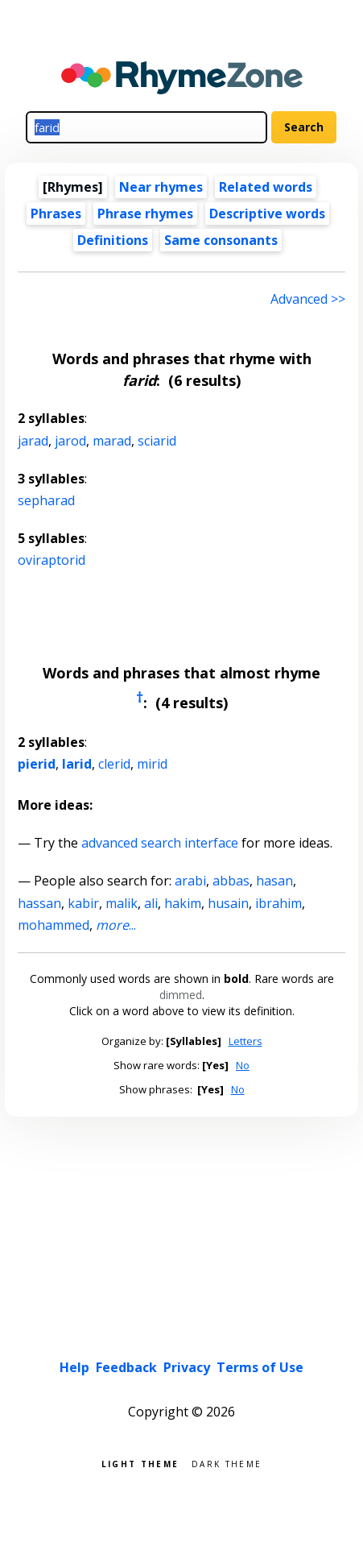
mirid (152, 764)
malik (121, 903)
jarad (33, 441)
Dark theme (227, 1462)
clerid (114, 764)
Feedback (126, 1367)
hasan (274, 881)
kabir (83, 903)
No (243, 1065)
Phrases (56, 213)
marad (112, 441)
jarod (70, 441)
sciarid (157, 441)
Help (74, 1367)
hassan (39, 903)
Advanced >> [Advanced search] (307, 299)
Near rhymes (161, 187)
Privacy (186, 1367)
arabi (190, 881)
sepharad (46, 500)
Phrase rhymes (145, 213)
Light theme (140, 1462)
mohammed (53, 925)
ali (151, 903)
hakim (182, 903)
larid (77, 764)
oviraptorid (51, 560)
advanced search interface (159, 843)
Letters (245, 1041)
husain (228, 903)
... (116, 925)
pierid (37, 764)
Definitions (112, 240)
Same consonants (221, 240)
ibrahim (278, 903)
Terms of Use (260, 1367)
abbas (231, 881)
